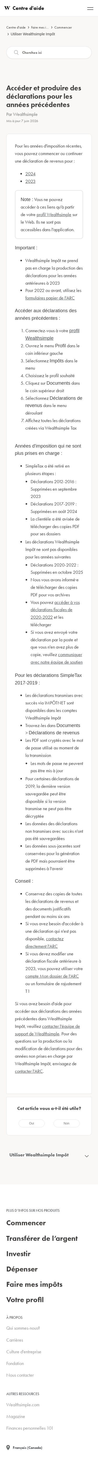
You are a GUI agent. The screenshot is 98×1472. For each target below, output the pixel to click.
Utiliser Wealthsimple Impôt (33, 34)
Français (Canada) (27, 1447)
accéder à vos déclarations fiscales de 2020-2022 (55, 609)
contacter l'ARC (29, 1071)
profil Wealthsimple (54, 214)
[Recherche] (49, 52)
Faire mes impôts (42, 27)
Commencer (63, 27)
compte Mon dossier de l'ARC (52, 976)
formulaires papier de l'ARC (50, 298)
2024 (30, 174)
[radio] (32, 1123)
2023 (30, 181)
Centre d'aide (16, 27)
